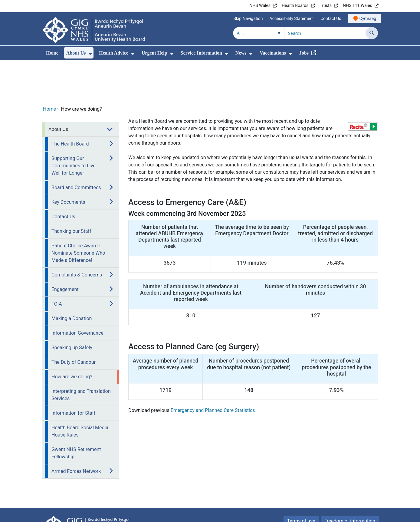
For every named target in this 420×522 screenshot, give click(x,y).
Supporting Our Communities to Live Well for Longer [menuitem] (73, 125)
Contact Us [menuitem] (63, 176)
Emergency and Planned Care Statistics (213, 370)
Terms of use (301, 480)
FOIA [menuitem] (56, 263)
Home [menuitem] (52, 52)
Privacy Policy (307, 493)
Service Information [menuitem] (201, 52)
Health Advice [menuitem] (113, 52)
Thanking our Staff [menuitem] (71, 190)
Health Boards (295, 5)
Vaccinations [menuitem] (273, 52)
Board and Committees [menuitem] (76, 147)
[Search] (372, 33)
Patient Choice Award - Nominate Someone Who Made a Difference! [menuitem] (78, 212)
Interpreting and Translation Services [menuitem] (81, 354)
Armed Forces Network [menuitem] (76, 430)
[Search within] (258, 33)
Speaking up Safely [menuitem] (71, 307)
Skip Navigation (248, 18)
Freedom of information (349, 480)
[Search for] (325, 33)
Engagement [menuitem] (65, 249)
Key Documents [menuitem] (68, 161)
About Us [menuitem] (76, 52)
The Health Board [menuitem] (70, 103)
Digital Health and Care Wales (340, 514)
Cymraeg (367, 18)
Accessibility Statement (292, 18)
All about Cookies (350, 493)
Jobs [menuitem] (304, 52)
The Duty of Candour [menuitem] (73, 321)
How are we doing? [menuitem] (71, 336)
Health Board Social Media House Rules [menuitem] (79, 390)
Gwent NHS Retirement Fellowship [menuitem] (76, 412)
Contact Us (330, 18)
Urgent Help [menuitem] (154, 52)
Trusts (326, 5)
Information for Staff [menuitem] (73, 372)
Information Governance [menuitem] (77, 292)
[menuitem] (90, 53)
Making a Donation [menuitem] (71, 278)
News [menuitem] (240, 52)
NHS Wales (260, 5)
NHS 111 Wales (357, 5)
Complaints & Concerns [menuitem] (76, 234)
